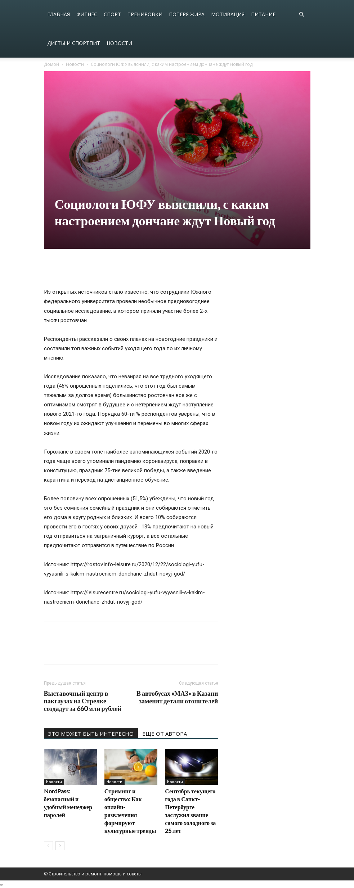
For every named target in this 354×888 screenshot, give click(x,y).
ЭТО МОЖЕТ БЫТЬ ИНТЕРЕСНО (91, 733)
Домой (51, 64)
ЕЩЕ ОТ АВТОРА (164, 733)
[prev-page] (48, 845)
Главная (58, 14)
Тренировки (144, 14)
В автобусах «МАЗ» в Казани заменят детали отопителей (177, 697)
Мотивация (228, 14)
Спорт (112, 14)
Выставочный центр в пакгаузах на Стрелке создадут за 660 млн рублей (82, 701)
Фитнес (86, 14)
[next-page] (59, 845)
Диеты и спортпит (73, 43)
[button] (301, 14)
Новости (119, 43)
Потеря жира (187, 14)
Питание (263, 14)
